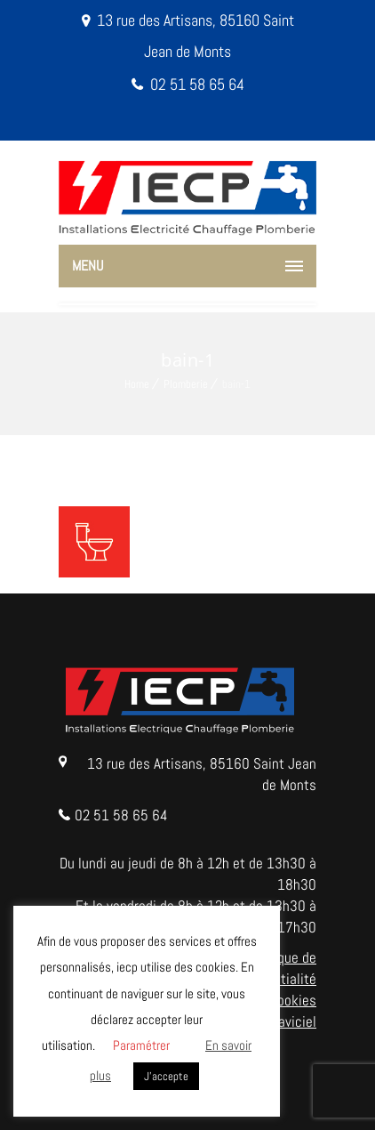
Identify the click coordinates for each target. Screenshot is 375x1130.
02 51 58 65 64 (197, 84)
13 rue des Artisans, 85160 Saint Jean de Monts (201, 774)
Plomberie (186, 383)
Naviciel (293, 1021)
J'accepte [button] (166, 1076)
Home (136, 383)
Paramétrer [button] (141, 1045)
